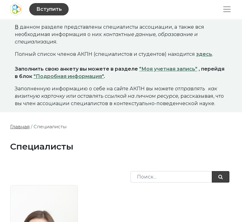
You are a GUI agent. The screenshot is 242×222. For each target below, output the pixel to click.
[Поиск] (220, 176)
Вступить (49, 9)
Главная (20, 127)
